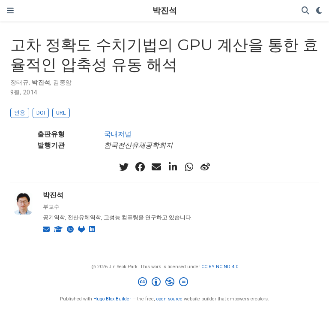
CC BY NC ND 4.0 (219, 267)
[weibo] (205, 167)
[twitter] (123, 167)
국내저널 (118, 134)
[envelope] (156, 167)
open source (169, 299)
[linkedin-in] (172, 167)
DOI (40, 112)
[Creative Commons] (164, 283)
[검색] (305, 11)
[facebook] (140, 167)
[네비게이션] (10, 10)
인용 (19, 112)
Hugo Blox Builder (112, 299)
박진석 (165, 10)
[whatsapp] (188, 167)
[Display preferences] (319, 11)
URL (61, 112)
